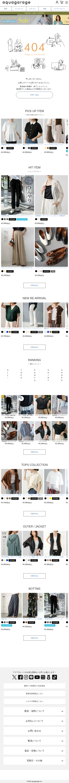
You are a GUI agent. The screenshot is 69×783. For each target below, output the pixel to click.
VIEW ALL (34, 285)
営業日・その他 (34, 760)
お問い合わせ (34, 731)
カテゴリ (32, 9)
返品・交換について (34, 750)
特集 (44, 9)
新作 (5, 9)
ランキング (19, 9)
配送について (34, 741)
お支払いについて (34, 721)
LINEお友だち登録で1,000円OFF (34, 13)
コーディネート (59, 9)
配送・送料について (34, 711)
